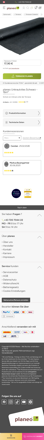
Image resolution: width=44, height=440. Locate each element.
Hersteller (8, 245)
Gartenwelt (7, 14)
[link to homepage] (13, 8)
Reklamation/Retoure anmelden (16, 300)
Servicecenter (10, 272)
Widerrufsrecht (11, 283)
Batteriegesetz (11, 287)
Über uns (8, 242)
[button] (4, 2)
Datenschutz (10, 279)
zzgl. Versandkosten (14, 68)
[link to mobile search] (28, 8)
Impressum (9, 257)
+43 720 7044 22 (24, 2)
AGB (5, 275)
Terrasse (18, 14)
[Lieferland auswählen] (4, 2)
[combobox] (12, 138)
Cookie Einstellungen (14, 291)
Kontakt (7, 249)
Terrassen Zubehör (32, 14)
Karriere (7, 253)
